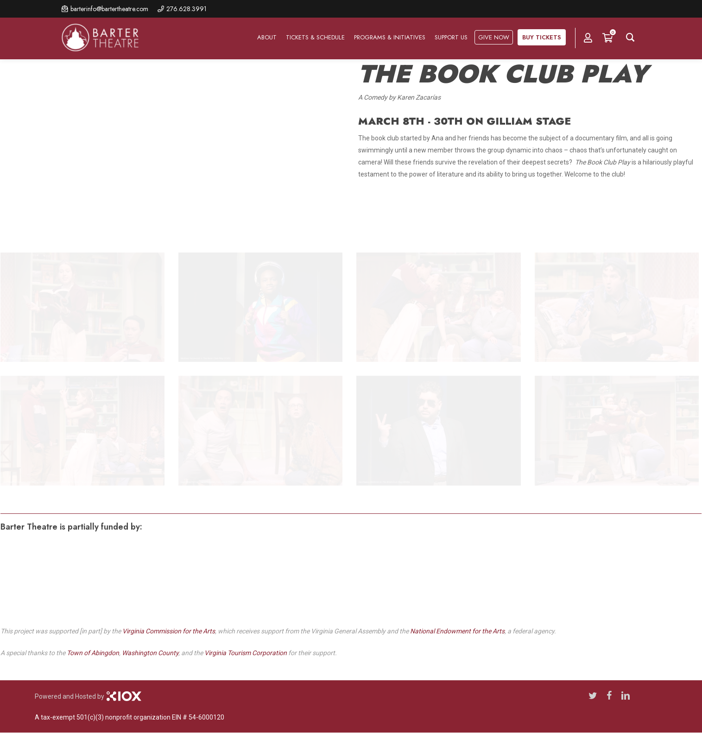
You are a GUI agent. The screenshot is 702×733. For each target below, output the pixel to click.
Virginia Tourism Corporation (245, 653)
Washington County (150, 653)
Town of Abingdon (93, 653)
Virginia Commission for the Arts (168, 631)
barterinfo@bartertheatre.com (109, 8)
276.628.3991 (186, 8)
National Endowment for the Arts (457, 631)
